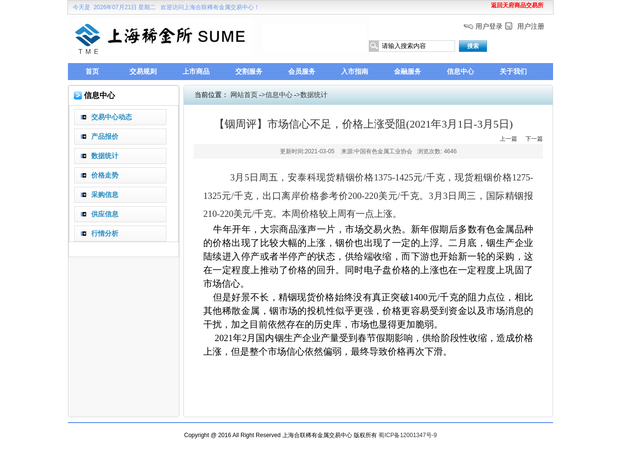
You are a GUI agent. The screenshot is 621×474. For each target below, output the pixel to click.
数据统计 (313, 94)
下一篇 (534, 138)
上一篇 (508, 138)
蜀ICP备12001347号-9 (407, 435)
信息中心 (460, 71)
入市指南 (354, 71)
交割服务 (248, 71)
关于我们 (513, 71)
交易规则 (143, 71)
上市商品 (196, 71)
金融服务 (407, 71)
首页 (92, 71)
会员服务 (301, 71)
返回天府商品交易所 (517, 5)
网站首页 (244, 94)
